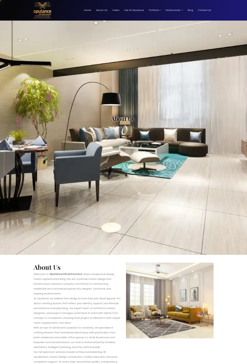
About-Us (102, 10)
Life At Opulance (134, 10)
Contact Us (204, 10)
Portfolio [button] (154, 10)
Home (87, 10)
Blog (190, 10)
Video (116, 10)
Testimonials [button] (173, 10)
